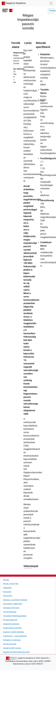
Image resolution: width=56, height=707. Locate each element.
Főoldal (6, 580)
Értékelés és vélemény (12, 640)
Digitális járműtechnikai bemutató (16, 652)
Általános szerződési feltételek (15, 600)
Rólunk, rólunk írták (10, 584)
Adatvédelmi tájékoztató (12, 604)
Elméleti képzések (10, 620)
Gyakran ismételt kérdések (13, 632)
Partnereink (7, 596)
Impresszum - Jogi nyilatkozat (15, 636)
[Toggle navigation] (51, 3)
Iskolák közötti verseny (12, 648)
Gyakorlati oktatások (11, 624)
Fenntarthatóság (9, 612)
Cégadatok (7, 588)
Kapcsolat (7, 592)
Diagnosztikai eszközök (12, 628)
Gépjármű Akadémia (14, 3)
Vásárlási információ (11, 608)
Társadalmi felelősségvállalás (14, 616)
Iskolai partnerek (9, 644)
